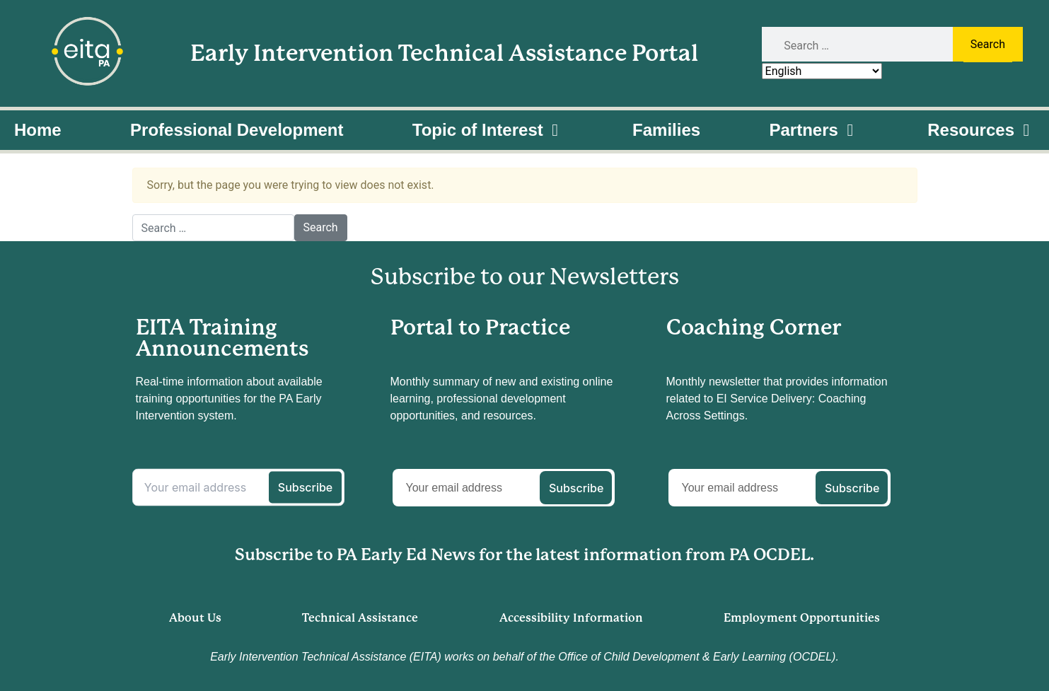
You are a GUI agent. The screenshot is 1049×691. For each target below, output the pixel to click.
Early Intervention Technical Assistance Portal (444, 53)
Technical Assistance (360, 618)
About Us (195, 618)
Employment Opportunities (802, 618)
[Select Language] (822, 71)
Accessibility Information (571, 618)
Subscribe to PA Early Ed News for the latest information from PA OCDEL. (524, 554)
